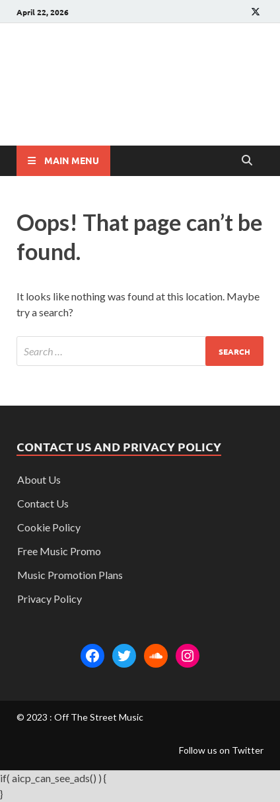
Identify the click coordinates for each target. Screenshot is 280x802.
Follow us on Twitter (221, 750)
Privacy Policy (49, 598)
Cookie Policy (49, 527)
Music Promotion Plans (70, 574)
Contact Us (43, 503)
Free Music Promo (59, 551)
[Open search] (247, 161)
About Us (39, 479)
